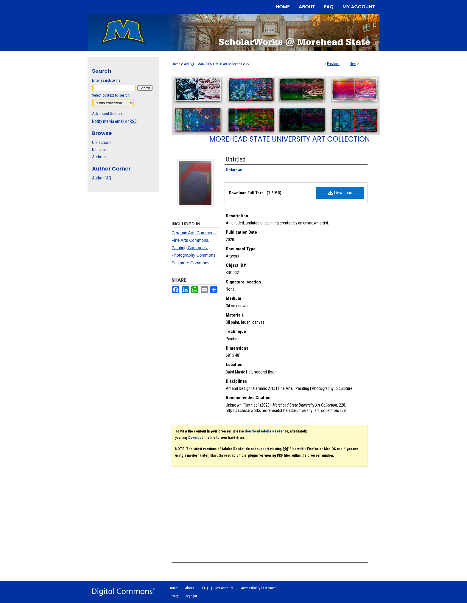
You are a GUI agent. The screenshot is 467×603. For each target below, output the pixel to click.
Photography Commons (193, 255)
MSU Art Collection (229, 64)
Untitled (236, 159)
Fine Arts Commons (190, 240)
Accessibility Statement (259, 588)
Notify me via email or (114, 121)
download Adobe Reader (264, 431)
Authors (99, 156)
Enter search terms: (106, 80)
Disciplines (101, 149)
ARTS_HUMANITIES (198, 64)
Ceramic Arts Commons (194, 232)
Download (340, 193)
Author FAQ (101, 178)
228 (248, 64)
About (189, 588)
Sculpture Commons (190, 263)
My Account (224, 588)
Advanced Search (107, 113)
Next (353, 64)
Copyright (190, 596)
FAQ (205, 588)
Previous (333, 64)
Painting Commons (189, 247)
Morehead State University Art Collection (289, 139)
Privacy (174, 596)
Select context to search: (111, 95)
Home (176, 64)
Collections (101, 142)
